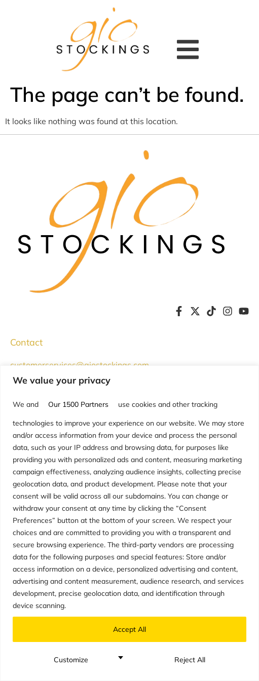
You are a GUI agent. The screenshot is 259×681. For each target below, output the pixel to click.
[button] (190, 49)
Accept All (129, 629)
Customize (71, 659)
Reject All (189, 659)
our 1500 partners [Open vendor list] (78, 404)
